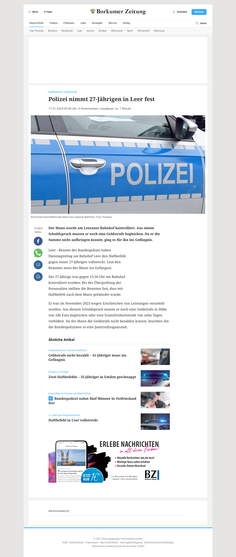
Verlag (126, 23)
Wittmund (116, 31)
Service (112, 23)
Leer (79, 31)
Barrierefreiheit (109, 542)
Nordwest (67, 31)
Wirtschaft (144, 31)
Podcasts (68, 23)
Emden (103, 31)
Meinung (159, 31)
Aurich (90, 31)
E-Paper (48, 11)
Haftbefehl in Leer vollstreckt (73, 420)
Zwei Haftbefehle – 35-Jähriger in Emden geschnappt (92, 377)
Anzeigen (97, 23)
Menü (32, 12)
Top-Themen (37, 31)
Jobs (83, 23)
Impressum (92, 542)
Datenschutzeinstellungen (159, 542)
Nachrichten (37, 23)
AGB (64, 542)
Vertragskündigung (131, 542)
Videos (54, 23)
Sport (130, 31)
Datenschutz (76, 542)
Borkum (52, 31)
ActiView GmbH (135, 546)
